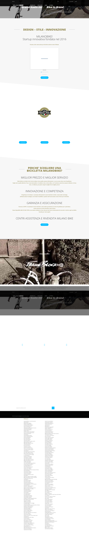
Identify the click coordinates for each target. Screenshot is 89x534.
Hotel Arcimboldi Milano (49, 451)
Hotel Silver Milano (27, 505)
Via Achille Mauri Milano (49, 521)
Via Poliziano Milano (48, 505)
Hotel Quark (47, 466)
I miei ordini (48, 384)
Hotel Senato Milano (27, 517)
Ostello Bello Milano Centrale (50, 515)
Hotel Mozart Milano (48, 437)
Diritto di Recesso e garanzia (35, 393)
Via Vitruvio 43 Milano (49, 506)
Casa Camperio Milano (49, 465)
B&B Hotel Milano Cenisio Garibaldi (30, 480)
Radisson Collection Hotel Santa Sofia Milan (53, 497)
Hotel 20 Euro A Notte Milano (50, 490)
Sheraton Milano (48, 508)
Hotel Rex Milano (27, 506)
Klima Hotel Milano (27, 440)
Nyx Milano (26, 478)
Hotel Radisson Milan (28, 431)
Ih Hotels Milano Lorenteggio (29, 506)
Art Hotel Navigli (48, 447)
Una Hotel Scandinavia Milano (29, 454)
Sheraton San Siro (27, 448)
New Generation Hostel (49, 528)
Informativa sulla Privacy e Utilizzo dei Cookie (36, 390)
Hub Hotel (47, 526)
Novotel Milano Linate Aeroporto (30, 424)
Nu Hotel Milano (48, 462)
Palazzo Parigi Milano (28, 427)
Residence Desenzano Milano (50, 450)
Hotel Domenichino (27, 436)
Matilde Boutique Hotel (49, 429)
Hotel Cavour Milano (27, 471)
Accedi (76, 1)
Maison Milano (47, 479)
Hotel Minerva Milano (49, 476)
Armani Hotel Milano (27, 470)
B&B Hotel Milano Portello (28, 491)
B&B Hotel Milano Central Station (30, 530)
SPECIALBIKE (40, 5)
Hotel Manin (26, 437)
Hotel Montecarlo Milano (49, 480)
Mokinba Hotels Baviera (28, 509)
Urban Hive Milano (27, 476)
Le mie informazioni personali (51, 388)
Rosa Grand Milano (27, 514)
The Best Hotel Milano (49, 467)
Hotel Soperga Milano (49, 485)
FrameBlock (32, 5)
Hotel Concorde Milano (49, 487)
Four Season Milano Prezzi (28, 527)
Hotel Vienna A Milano (49, 509)
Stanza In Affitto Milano (28, 513)
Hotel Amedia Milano (28, 512)
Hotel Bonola (26, 519)
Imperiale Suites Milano (49, 463)
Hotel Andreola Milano (49, 434)
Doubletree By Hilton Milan (29, 520)
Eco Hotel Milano (27, 497)
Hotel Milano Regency (28, 510)
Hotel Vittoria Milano (49, 457)
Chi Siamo (31, 397)
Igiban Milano (47, 529)
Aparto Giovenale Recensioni (50, 475)
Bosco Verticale (48, 439)
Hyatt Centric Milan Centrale (50, 499)
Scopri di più (44, 79)
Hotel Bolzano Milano (49, 478)
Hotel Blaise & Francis (28, 524)
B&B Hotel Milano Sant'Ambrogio (51, 482)
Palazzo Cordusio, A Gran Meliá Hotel (30, 518)
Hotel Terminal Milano (49, 424)
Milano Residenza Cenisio (49, 523)
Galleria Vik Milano (48, 496)
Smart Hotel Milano (27, 465)
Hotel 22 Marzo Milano (49, 466)
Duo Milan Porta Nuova (49, 516)
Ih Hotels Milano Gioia (28, 467)
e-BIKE (46, 5)
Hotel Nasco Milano (27, 485)
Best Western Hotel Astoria (29, 502)
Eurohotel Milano (27, 492)
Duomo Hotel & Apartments (29, 435)
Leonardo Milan (27, 487)
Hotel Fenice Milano (48, 427)
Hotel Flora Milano (27, 503)
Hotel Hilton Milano (48, 491)
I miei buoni (48, 389)
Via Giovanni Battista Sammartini (51, 524)
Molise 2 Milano (48, 431)
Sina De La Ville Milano (28, 489)
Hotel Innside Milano (27, 432)
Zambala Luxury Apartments (29, 526)
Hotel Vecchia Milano (49, 432)
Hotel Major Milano (48, 503)
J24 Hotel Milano (27, 447)
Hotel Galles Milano (48, 442)
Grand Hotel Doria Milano (28, 466)
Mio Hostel (47, 501)
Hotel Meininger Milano (49, 455)
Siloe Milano (47, 493)
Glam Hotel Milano (27, 442)
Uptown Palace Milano (49, 458)
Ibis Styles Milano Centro (28, 455)
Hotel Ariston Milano (27, 474)
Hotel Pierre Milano (27, 447)
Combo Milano (47, 469)
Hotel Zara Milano (27, 511)
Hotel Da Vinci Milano (49, 489)
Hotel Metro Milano (27, 483)
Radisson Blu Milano (27, 426)
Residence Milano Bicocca (28, 508)
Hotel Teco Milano (27, 516)
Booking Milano (48, 468)
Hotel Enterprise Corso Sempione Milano (31, 472)
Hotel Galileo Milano (48, 460)
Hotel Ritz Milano (27, 443)
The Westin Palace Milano (28, 452)
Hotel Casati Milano (48, 448)
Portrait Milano (26, 521)
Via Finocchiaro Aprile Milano (29, 434)
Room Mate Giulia (27, 484)
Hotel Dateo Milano (48, 470)
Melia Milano (26, 425)
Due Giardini (47, 519)
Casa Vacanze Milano (49, 500)
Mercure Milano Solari (28, 428)
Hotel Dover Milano (48, 449)
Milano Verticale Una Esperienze (30, 490)
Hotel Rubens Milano (28, 500)
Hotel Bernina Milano (49, 447)
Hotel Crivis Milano (27, 522)
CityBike (51, 5)
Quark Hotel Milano (48, 474)
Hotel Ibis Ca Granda (49, 459)
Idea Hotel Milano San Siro (29, 462)
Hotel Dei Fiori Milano (49, 483)
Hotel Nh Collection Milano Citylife (30, 479)
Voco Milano (47, 498)
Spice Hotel (47, 518)
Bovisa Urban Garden (49, 530)
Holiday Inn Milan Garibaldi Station (30, 501)
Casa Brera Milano (48, 456)
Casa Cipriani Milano (48, 504)
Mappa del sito (32, 399)
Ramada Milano (48, 514)
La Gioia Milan (47, 481)
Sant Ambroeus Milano (49, 531)
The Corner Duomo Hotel (28, 451)
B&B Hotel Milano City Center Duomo (52, 436)
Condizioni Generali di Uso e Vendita (36, 391)
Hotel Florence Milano (49, 486)
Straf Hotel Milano (27, 468)
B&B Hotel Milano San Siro (29, 463)
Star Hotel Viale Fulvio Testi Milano (30, 515)
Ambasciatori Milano (49, 425)
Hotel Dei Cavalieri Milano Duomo (30, 430)
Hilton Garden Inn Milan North (29, 444)
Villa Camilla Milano (48, 494)
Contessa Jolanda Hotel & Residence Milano (32, 507)
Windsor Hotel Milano (28, 459)
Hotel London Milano (49, 512)
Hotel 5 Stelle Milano (49, 502)
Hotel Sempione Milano (49, 452)
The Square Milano (27, 496)
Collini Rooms (47, 428)
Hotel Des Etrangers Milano (50, 453)
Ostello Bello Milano (48, 517)
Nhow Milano (26, 453)
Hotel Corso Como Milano (49, 513)
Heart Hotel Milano (27, 429)
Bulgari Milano (26, 433)
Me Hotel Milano (27, 473)
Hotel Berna (26, 482)
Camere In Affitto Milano (28, 526)
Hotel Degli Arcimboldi (28, 499)
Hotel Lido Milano (48, 445)
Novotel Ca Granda (27, 449)
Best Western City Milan (28, 523)
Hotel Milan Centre (48, 454)
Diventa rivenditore (33, 395)
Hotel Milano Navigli (48, 471)
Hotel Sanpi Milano (27, 494)
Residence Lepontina (49, 443)
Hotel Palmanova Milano (28, 469)
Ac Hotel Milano (27, 458)
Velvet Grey (47, 506)
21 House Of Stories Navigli (29, 457)
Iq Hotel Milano (48, 522)
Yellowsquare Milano (49, 520)
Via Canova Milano (48, 507)
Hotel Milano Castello (28, 460)
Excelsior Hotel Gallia (49, 464)
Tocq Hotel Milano (48, 433)
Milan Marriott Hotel (27, 445)
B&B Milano (47, 428)
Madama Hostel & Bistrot (49, 525)
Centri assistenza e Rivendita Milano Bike (36, 387)
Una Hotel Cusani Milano (49, 438)
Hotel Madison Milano (28, 525)
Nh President (26, 495)
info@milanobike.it (66, 353)
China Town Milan (48, 477)
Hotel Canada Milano (49, 473)
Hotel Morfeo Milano (27, 475)
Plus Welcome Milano (28, 461)
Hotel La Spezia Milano (49, 472)
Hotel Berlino (47, 526)
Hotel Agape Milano (48, 444)
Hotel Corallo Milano (48, 430)
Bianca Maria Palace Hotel (28, 456)
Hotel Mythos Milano (27, 529)
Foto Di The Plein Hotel (28, 450)
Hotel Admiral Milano (28, 493)
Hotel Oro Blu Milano (28, 531)
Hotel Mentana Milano (28, 498)
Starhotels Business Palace (29, 477)
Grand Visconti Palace (49, 435)
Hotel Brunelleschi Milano (28, 486)
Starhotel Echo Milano (28, 532)
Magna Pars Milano (27, 504)
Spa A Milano (47, 495)
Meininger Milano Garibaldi (50, 492)
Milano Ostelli (47, 488)
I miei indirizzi (48, 386)
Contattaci (32, 384)
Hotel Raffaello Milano (28, 438)
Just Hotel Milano (27, 441)
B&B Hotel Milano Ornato (28, 446)
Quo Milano (47, 486)
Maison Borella (26, 528)
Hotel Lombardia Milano (28, 439)
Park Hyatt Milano (48, 446)
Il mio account (49, 382)
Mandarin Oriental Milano (28, 488)
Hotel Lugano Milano (49, 441)
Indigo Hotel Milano (27, 464)
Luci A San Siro (47, 461)
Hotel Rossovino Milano (49, 484)
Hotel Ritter (47, 510)
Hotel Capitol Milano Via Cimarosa (30, 486)
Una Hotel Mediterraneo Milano (30, 466)
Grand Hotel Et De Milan (49, 440)
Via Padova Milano (48, 527)
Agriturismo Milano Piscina (50, 511)
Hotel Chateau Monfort (49, 426)
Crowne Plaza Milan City (28, 481)
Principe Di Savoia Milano (28, 428)
